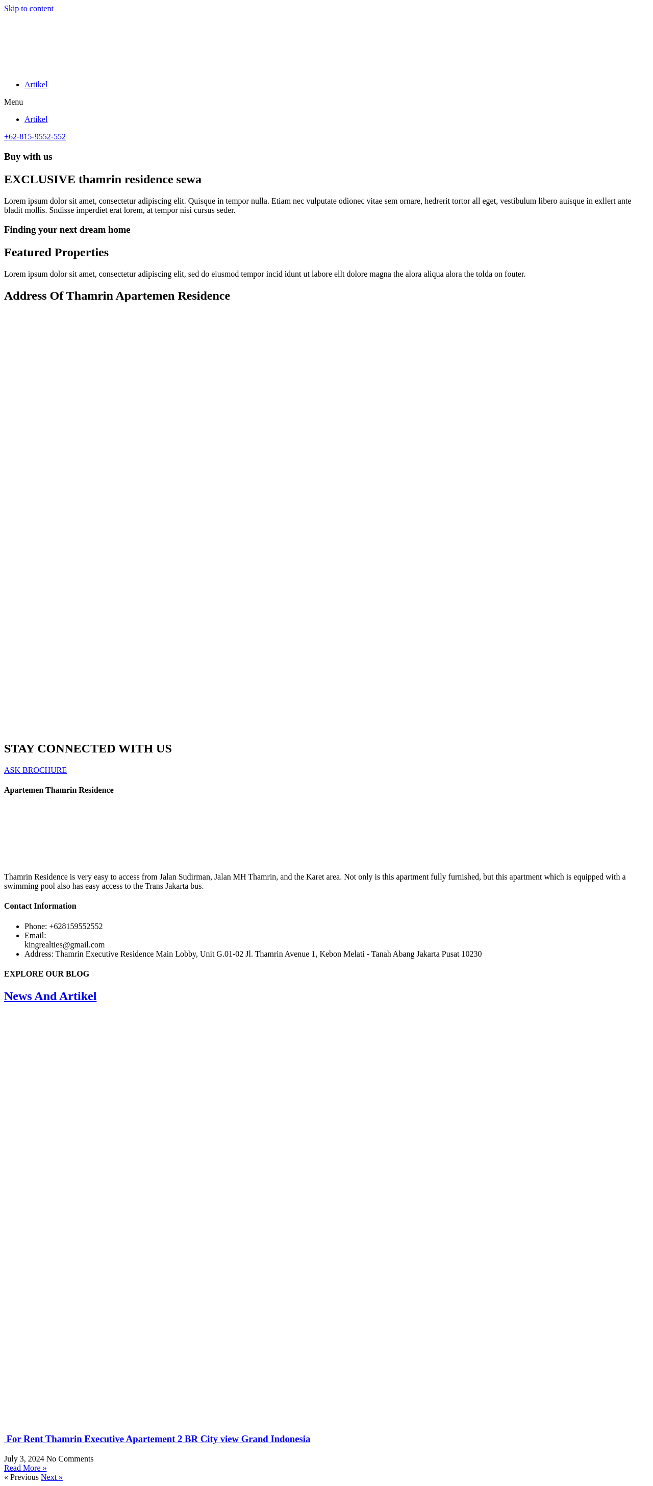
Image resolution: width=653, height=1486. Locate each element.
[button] (326, 102)
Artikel (35, 84)
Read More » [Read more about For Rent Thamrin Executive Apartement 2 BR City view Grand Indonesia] (25, 1468)
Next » (52, 1477)
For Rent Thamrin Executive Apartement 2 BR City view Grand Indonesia (157, 1438)
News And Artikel (50, 996)
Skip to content (29, 8)
